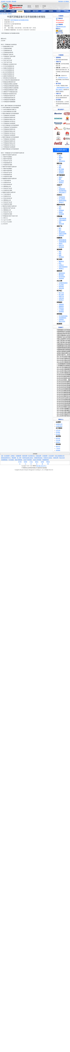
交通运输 (59, 216)
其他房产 (61, 182)
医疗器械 (61, 169)
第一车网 (19, 457)
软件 (60, 230)
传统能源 (61, 210)
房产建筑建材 (61, 175)
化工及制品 (62, 198)
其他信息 (61, 235)
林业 (60, 155)
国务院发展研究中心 (6, 457)
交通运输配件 (62, 220)
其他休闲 (61, 278)
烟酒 (60, 255)
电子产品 (61, 292)
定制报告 (61, 319)
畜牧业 (61, 157)
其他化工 (61, 202)
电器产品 (61, 296)
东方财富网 (7, 455)
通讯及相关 (62, 232)
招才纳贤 (58, 434)
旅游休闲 (59, 271)
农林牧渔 (59, 153)
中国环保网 (24, 455)
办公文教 (59, 280)
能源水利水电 (61, 204)
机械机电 (59, 237)
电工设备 (61, 294)
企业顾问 (58, 422)
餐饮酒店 (61, 275)
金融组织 (61, 306)
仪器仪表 (61, 298)
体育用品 (61, 286)
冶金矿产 (59, 185)
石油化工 (59, 194)
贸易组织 (61, 304)
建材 (60, 179)
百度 (2, 455)
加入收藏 (8, 1)
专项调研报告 (4, 459)
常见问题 (58, 440)
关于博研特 (66, 1)
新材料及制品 (62, 200)
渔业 (60, 159)
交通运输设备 (62, 218)
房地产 (61, 177)
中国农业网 (38, 455)
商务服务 (58, 444)
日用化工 (61, 265)
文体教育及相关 (63, 283)
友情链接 (58, 450)
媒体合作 (58, 446)
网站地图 (14, 1)
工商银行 (12, 455)
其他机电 (61, 247)
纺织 (60, 263)
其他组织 (61, 311)
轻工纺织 (5, 13)
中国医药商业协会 (38, 457)
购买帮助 (58, 436)
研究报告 (59, 314)
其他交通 (61, 223)
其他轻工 (10, 13)
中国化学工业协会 (47, 457)
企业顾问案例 (59, 426)
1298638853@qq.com (61, 26)
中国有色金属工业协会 (27, 457)
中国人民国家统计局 (59, 455)
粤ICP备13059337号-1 (41, 465)
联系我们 (58, 442)
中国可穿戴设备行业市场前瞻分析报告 (19, 20)
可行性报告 (11, 459)
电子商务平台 (31, 455)
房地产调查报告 (18, 459)
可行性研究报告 (63, 316)
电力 (60, 208)
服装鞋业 (61, 261)
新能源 (61, 212)
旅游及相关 (62, 273)
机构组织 (59, 302)
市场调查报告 (62, 318)
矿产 (60, 187)
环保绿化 (61, 308)
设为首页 (3, 1)
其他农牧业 (62, 161)
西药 (60, 167)
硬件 (60, 228)
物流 (60, 222)
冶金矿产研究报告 (27, 459)
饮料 (60, 253)
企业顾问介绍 (59, 424)
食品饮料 (59, 249)
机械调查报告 (45, 459)
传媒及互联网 (62, 233)
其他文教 (61, 288)
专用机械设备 (62, 241)
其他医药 (61, 172)
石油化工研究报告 (37, 459)
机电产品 (61, 245)
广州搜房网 (44, 455)
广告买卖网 (51, 455)
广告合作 (58, 448)
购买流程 (60, 1)
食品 (60, 251)
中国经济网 (55, 457)
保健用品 (61, 171)
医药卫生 (59, 163)
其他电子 (61, 300)
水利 (60, 206)
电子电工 (59, 290)
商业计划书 (62, 321)
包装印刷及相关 (63, 266)
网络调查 (14, 457)
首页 (1, 13)
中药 (60, 165)
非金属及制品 (62, 190)
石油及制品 (62, 197)
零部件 (61, 243)
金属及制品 (62, 189)
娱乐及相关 (62, 276)
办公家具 (61, 180)
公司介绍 (58, 430)
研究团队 (58, 432)
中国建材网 (18, 455)
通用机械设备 (62, 240)
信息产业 (59, 226)
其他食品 (61, 257)
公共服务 (61, 309)
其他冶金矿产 (62, 192)
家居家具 (59, 323)
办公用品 (61, 284)
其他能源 (61, 214)
